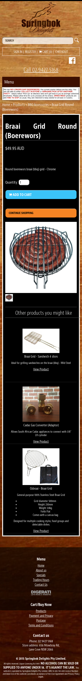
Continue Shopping (21, 213)
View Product (41, 369)
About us (41, 570)
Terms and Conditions (41, 625)
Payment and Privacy (41, 616)
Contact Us (41, 585)
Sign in (18, 52)
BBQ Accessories (38, 104)
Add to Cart (20, 194)
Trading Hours (41, 580)
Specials (41, 575)
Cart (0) (45, 52)
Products (19, 104)
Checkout (61, 52)
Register (30, 52)
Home (6, 104)
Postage (41, 621)
